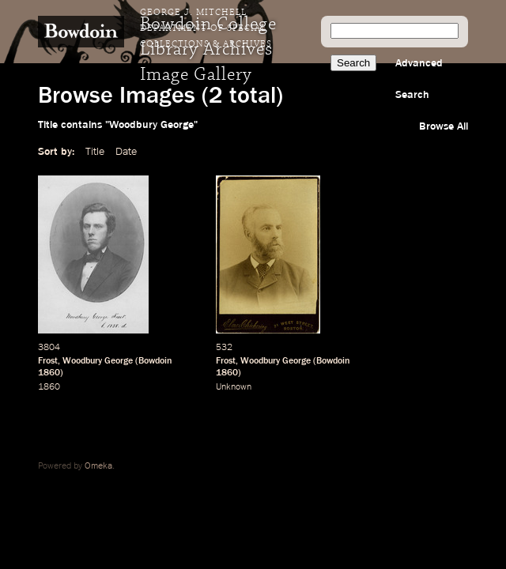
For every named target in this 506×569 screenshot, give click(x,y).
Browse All (443, 126)
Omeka (98, 466)
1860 (49, 373)
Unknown (233, 387)
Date (126, 151)
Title (94, 151)
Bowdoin (155, 361)
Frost (48, 361)
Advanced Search (419, 79)
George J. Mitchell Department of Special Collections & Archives (206, 28)
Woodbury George (97, 361)
